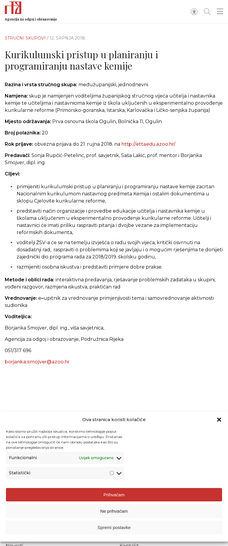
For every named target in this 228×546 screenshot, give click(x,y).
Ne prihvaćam (114, 511)
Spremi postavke (114, 527)
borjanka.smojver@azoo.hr (37, 365)
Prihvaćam (114, 494)
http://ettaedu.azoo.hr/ (148, 144)
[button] (219, 420)
